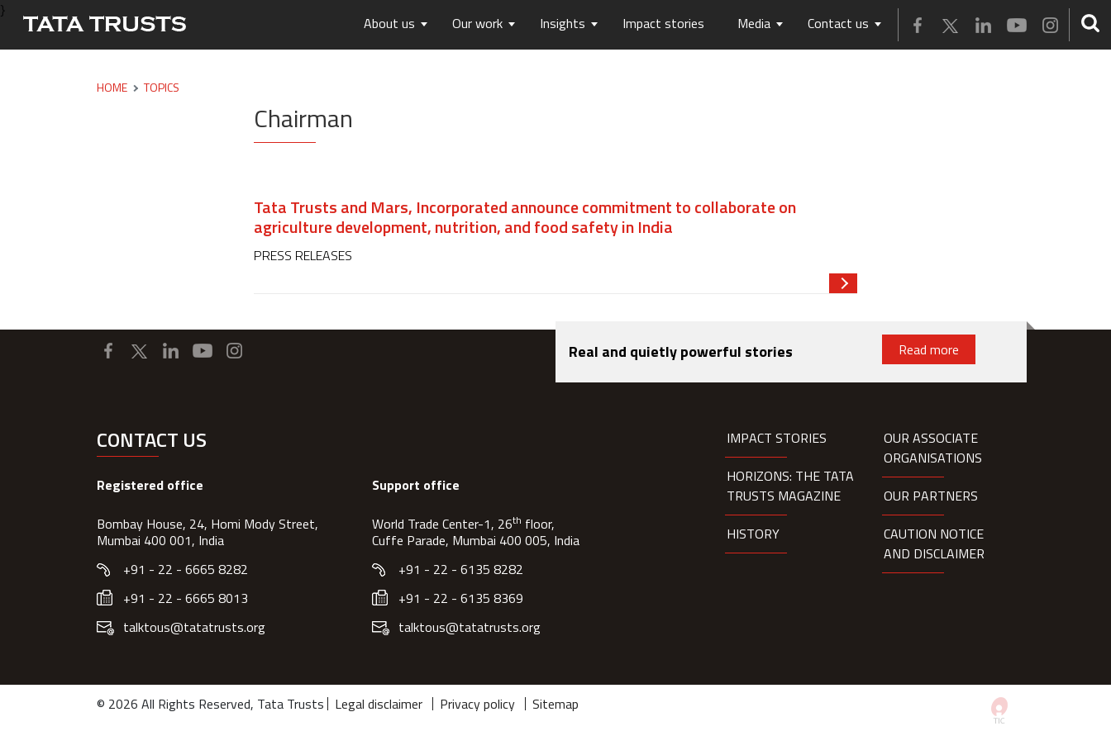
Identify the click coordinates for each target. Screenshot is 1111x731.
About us (389, 23)
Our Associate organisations (933, 448)
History (753, 534)
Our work (477, 23)
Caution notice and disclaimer (934, 543)
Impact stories (663, 23)
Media (753, 23)
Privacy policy (477, 703)
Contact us (838, 23)
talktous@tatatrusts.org (194, 627)
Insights (562, 23)
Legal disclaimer (378, 703)
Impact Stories (777, 438)
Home (112, 87)
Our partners (931, 496)
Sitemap (555, 703)
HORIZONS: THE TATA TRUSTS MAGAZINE (790, 486)
